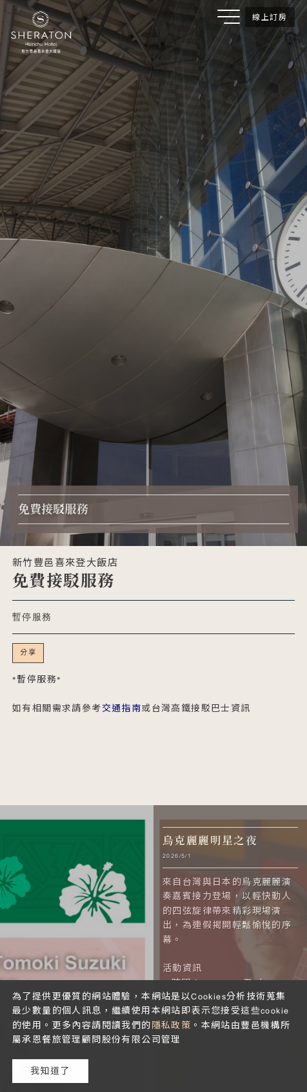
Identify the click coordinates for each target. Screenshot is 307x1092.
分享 (28, 652)
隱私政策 (172, 1025)
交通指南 (122, 708)
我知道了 (50, 1070)
